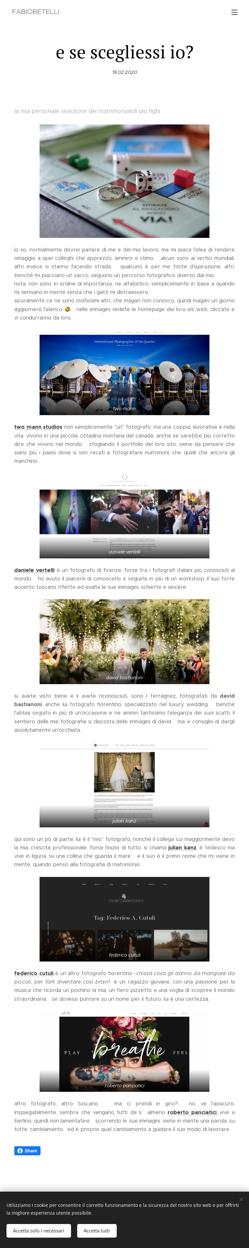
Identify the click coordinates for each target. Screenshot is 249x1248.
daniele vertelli (34, 569)
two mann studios (38, 427)
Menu (234, 12)
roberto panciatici (193, 1112)
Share (27, 1150)
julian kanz (182, 847)
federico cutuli (33, 973)
